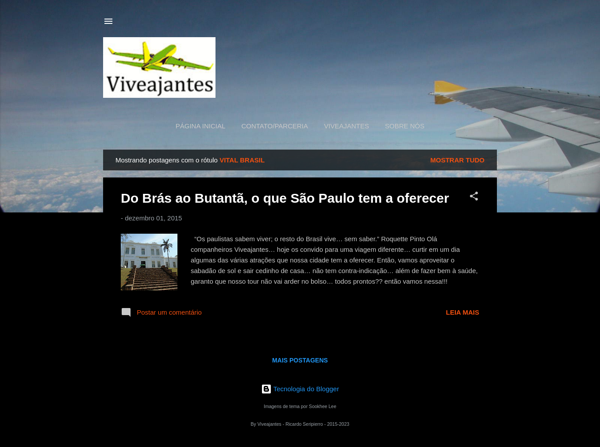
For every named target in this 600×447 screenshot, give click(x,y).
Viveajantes (346, 126)
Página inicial (201, 126)
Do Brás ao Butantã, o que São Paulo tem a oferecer (285, 198)
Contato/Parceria (274, 126)
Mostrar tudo (458, 160)
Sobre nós (404, 126)
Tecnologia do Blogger (300, 389)
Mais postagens (300, 360)
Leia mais (462, 312)
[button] (474, 197)
